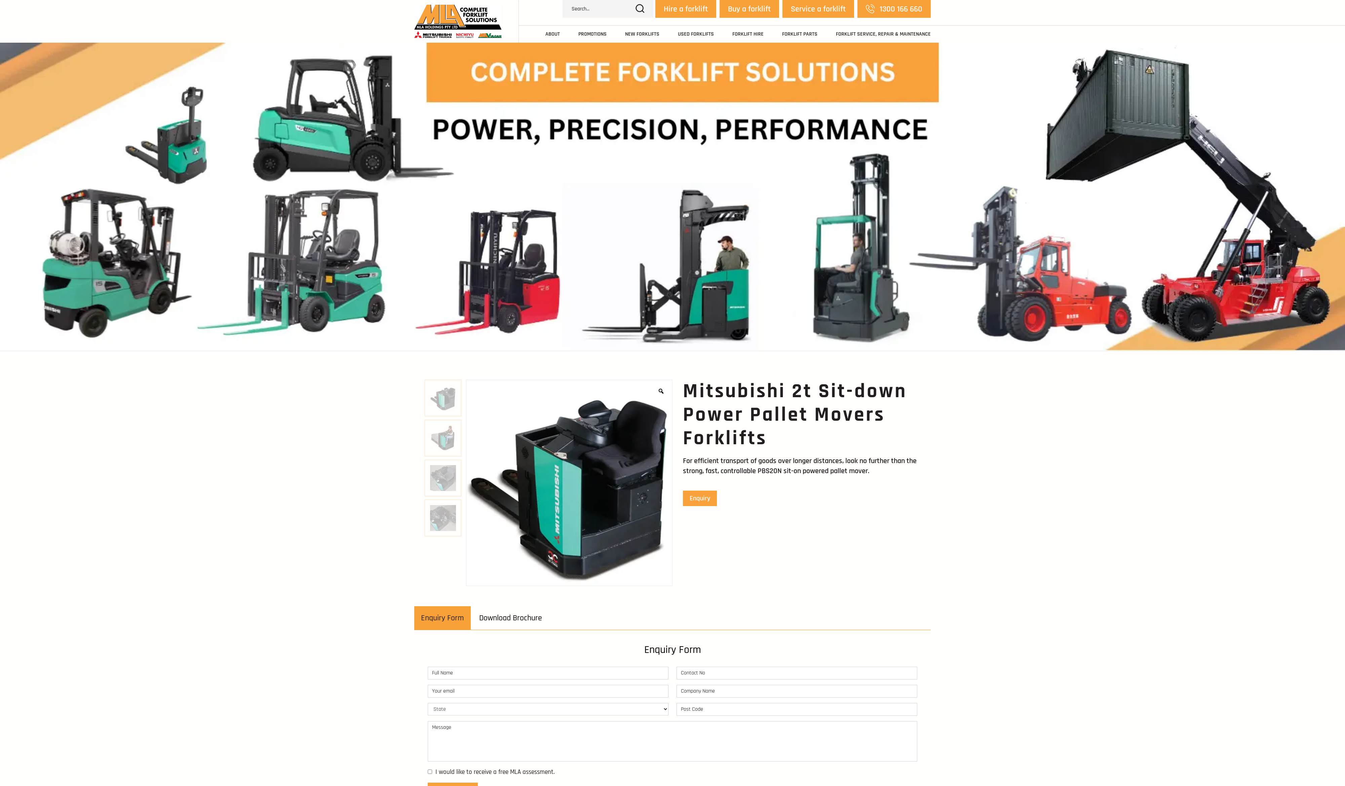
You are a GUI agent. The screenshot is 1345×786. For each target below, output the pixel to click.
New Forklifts (642, 34)
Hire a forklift (686, 9)
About (552, 34)
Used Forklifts (696, 34)
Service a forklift (818, 9)
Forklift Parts (799, 34)
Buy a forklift (749, 9)
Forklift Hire (748, 34)
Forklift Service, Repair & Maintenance (883, 34)
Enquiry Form (442, 618)
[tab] (442, 618)
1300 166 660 (894, 9)
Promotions (592, 34)
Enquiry (700, 498)
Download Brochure (510, 618)
